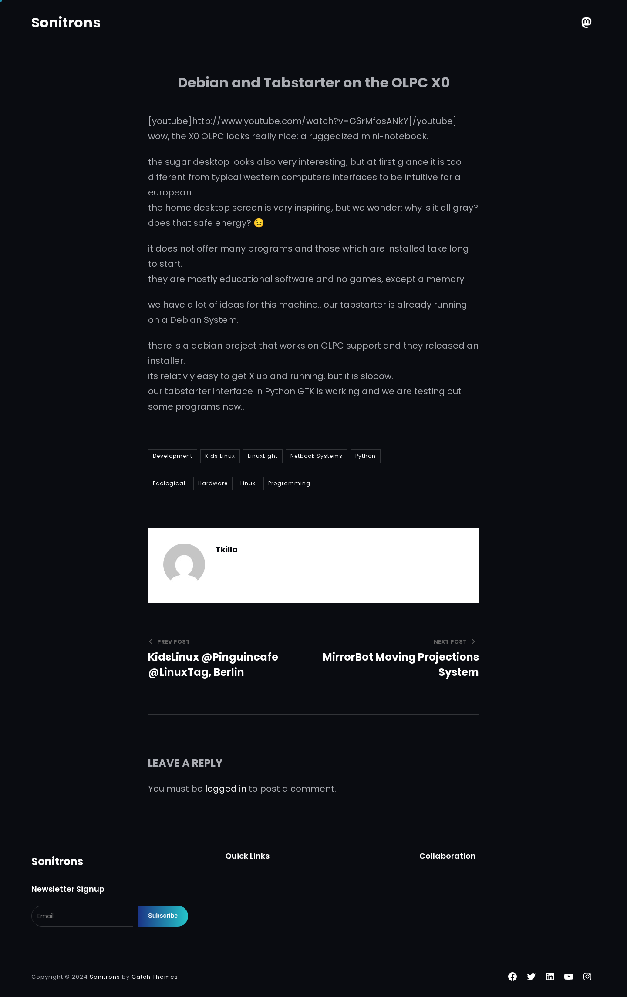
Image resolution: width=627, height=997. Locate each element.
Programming (289, 483)
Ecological (169, 483)
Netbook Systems (316, 456)
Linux (248, 483)
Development (172, 456)
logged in (225, 788)
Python (365, 456)
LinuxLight (263, 456)
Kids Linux (220, 456)
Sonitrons (66, 22)
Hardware (213, 483)
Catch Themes (154, 977)
